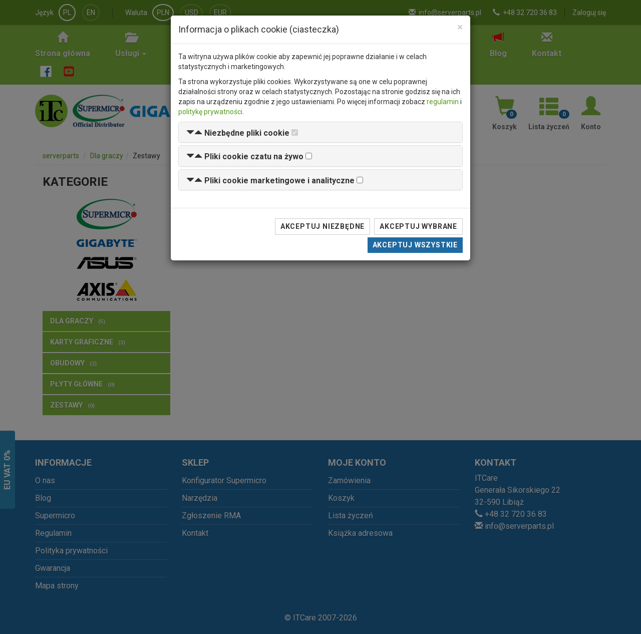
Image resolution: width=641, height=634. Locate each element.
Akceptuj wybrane (418, 226)
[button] (237, 133)
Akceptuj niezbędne (322, 226)
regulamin (443, 102)
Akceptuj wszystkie (415, 245)
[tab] (320, 132)
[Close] (460, 27)
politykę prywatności (210, 112)
